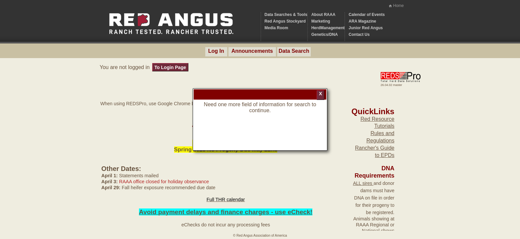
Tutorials (384, 126)
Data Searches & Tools (286, 14)
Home (398, 5)
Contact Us (359, 34)
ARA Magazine (362, 21)
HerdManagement (328, 28)
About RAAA (323, 14)
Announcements (252, 51)
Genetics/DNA (324, 34)
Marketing (320, 21)
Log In (216, 51)
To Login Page (170, 67)
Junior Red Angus (366, 28)
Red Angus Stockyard (285, 21)
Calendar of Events (367, 14)
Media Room (276, 28)
